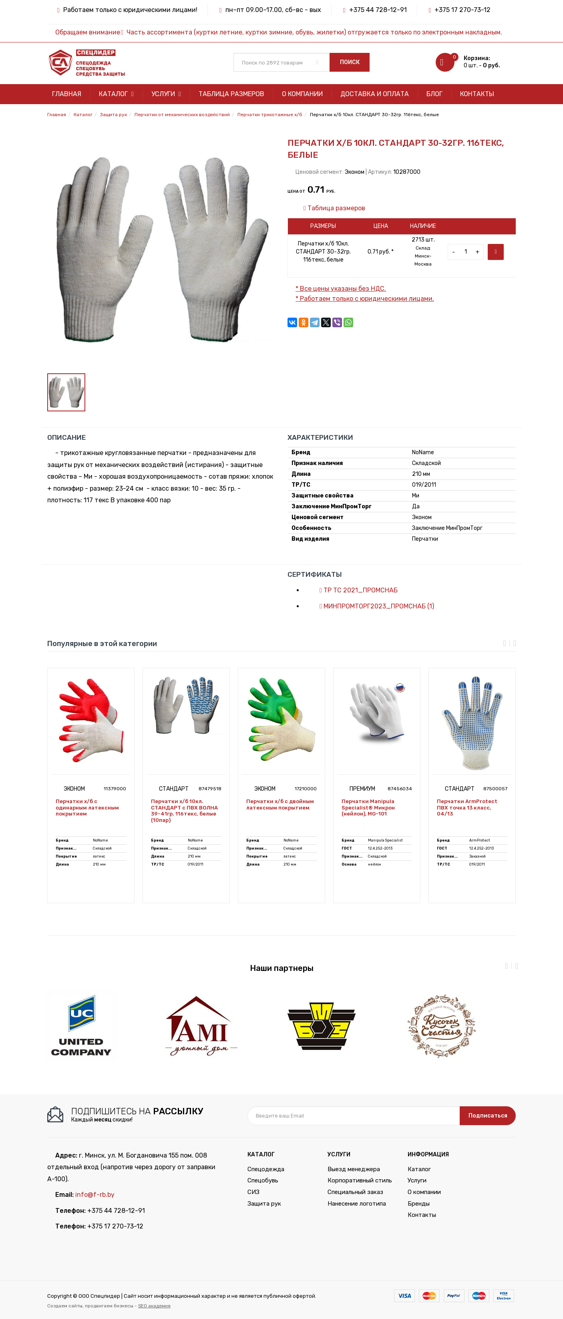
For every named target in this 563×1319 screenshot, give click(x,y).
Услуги (166, 94)
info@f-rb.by (95, 1194)
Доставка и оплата (374, 94)
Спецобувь (262, 1180)
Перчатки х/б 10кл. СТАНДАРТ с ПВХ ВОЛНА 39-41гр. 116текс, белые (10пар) (184, 810)
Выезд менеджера (354, 1169)
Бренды (419, 1203)
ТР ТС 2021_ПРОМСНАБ (355, 590)
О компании (302, 94)
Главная (66, 94)
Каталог (116, 94)
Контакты (477, 94)
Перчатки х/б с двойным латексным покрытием (280, 804)
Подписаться (487, 1115)
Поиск (350, 62)
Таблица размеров (231, 94)
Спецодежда (265, 1169)
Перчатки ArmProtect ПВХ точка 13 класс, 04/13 (467, 807)
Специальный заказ (355, 1192)
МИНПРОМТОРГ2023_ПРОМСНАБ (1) (373, 606)
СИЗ (253, 1192)
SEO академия (154, 1306)
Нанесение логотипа (357, 1203)
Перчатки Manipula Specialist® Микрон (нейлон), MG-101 (368, 807)
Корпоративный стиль (360, 1180)
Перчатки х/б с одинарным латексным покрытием (87, 807)
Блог (434, 94)
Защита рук (264, 1203)
